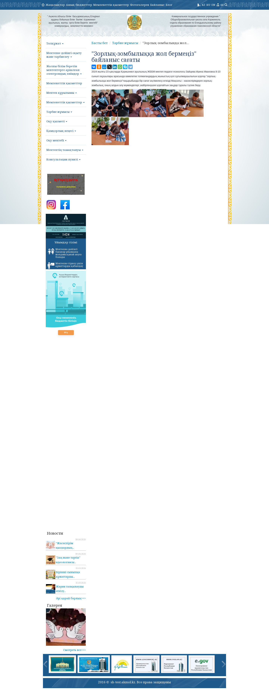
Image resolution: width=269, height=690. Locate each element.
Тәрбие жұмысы (59, 112)
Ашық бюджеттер (79, 5)
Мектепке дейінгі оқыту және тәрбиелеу (64, 54)
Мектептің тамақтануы (64, 150)
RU (208, 5)
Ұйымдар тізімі (66, 242)
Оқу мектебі (56, 140)
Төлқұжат (55, 43)
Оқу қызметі (56, 121)
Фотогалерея (139, 5)
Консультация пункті (63, 159)
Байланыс (157, 5)
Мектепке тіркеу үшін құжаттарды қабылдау (65, 265)
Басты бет (100, 43)
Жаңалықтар (55, 5)
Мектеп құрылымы (61, 92)
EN (213, 5)
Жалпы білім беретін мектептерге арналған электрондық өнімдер (64, 69)
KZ (203, 5)
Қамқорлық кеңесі (61, 131)
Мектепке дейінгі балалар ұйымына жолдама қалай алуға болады (64, 253)
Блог (169, 5)
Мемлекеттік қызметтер (111, 5)
